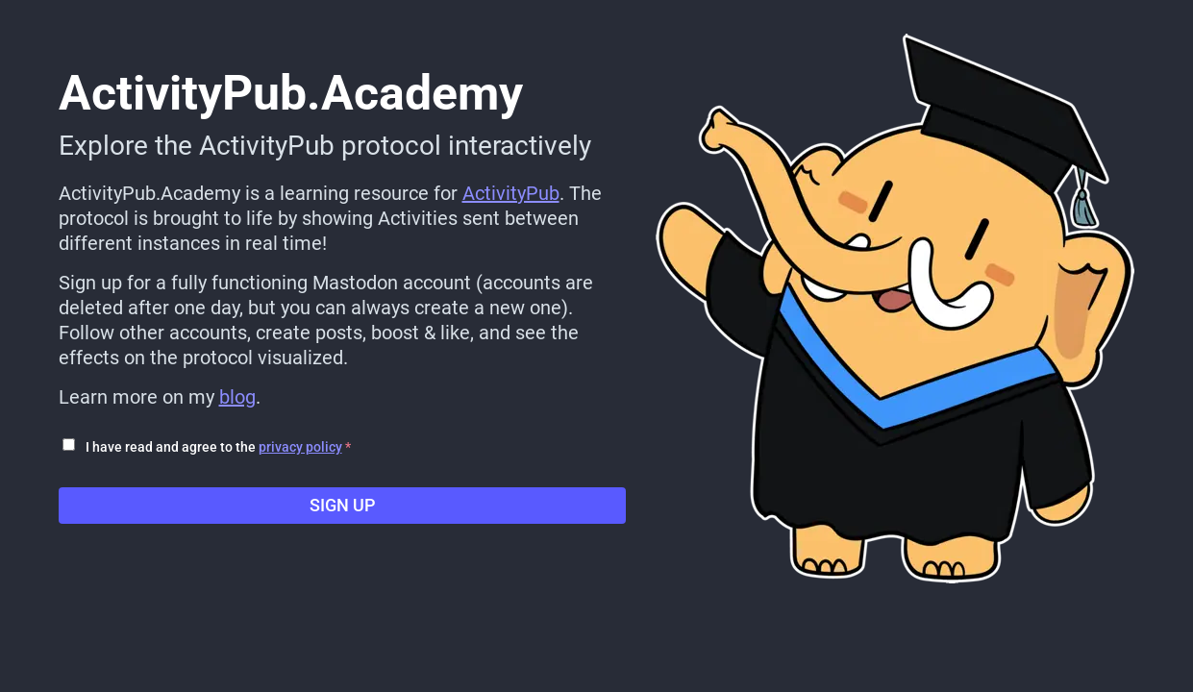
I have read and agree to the (218, 447)
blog (237, 396)
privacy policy (300, 447)
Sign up (342, 505)
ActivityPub (510, 193)
